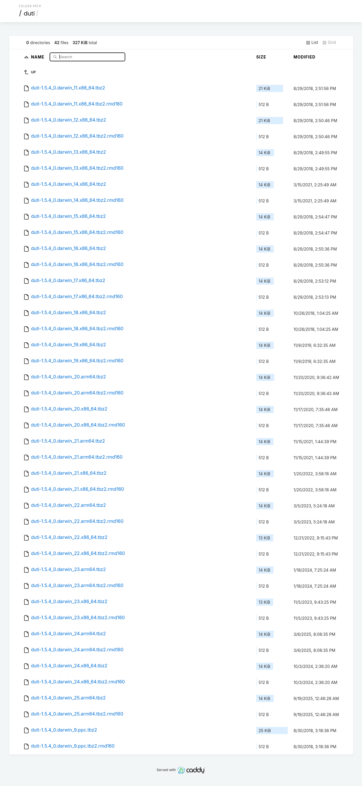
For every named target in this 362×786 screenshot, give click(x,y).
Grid (329, 42)
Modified (304, 56)
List (312, 42)
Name (38, 56)
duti (29, 13)
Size (261, 56)
